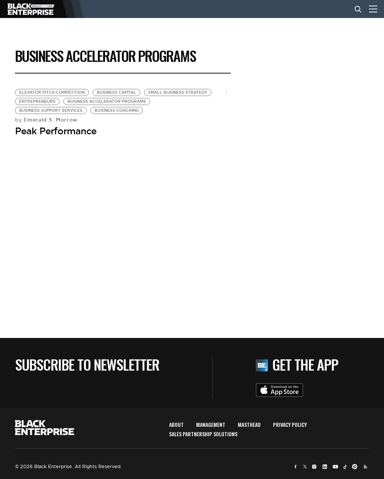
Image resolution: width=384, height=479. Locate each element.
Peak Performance (55, 131)
